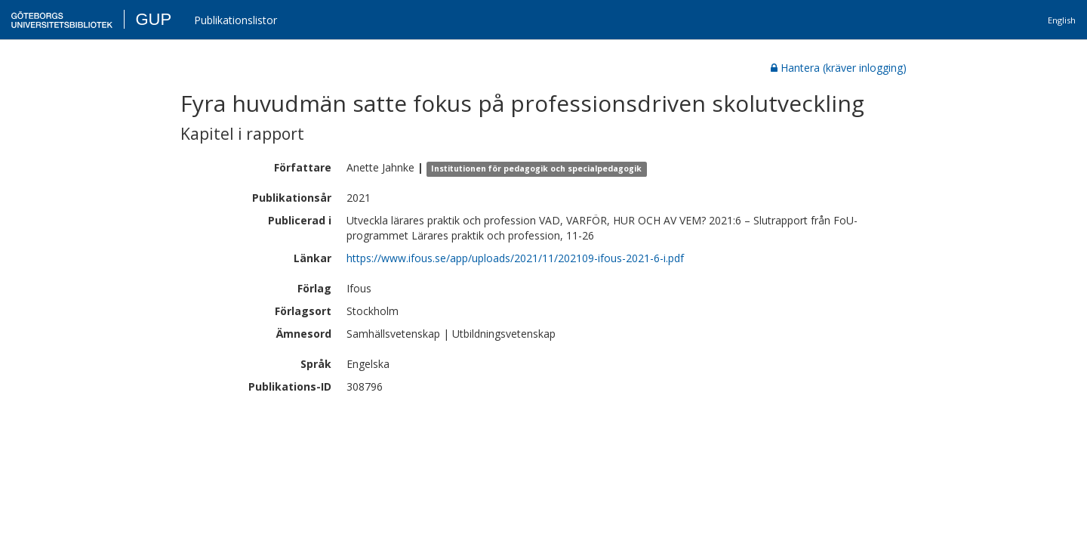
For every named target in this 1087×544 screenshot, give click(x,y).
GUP (153, 19)
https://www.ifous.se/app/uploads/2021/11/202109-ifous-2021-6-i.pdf (515, 258)
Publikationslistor (235, 20)
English (1062, 20)
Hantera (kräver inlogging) (839, 67)
